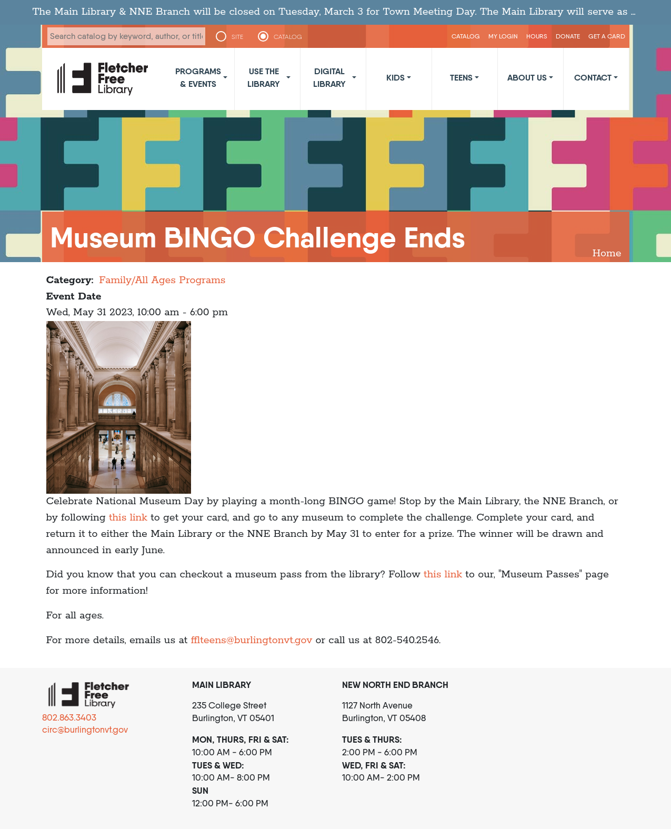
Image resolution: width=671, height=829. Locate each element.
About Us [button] (527, 77)
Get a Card (606, 36)
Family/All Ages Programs (162, 280)
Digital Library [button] (329, 77)
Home (607, 253)
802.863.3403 (69, 717)
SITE (237, 37)
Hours (536, 36)
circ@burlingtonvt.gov (85, 729)
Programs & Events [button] (198, 77)
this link (130, 517)
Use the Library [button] (263, 77)
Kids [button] (395, 77)
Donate (568, 36)
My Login (503, 36)
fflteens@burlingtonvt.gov (252, 640)
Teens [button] (461, 77)
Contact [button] (593, 77)
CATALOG (288, 37)
